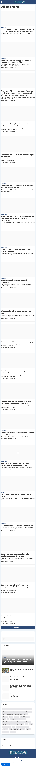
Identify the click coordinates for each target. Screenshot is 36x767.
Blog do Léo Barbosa (7, 638)
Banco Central (28, 709)
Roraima (21, 724)
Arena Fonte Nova (7, 709)
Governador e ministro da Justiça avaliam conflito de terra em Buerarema (15, 555)
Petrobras (28, 721)
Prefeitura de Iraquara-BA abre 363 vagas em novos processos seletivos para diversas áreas (21, 677)
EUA (4, 714)
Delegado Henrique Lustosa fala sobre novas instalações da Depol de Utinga (17, 61)
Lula (19, 719)
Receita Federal (6, 724)
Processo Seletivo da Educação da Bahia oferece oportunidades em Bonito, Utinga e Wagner (18, 661)
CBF (9, 711)
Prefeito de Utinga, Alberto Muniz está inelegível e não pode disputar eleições (15, 125)
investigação (6, 732)
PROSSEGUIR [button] (6, 764)
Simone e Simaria (6, 727)
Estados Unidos (18, 714)
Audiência (21, 709)
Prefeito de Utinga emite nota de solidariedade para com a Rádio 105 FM (17, 187)
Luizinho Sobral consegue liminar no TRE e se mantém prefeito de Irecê (17, 617)
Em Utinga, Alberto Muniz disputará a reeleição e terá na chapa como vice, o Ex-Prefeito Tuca (17, 30)
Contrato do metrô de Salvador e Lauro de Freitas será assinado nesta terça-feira (16, 403)
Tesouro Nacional (20, 727)
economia (22, 729)
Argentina (15, 709)
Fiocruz (10, 716)
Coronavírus (14, 711)
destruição (16, 729)
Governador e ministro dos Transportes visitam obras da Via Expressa (17, 372)
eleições (28, 729)
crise (11, 729)
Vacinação (5, 729)
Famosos (5, 716)
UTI (27, 727)
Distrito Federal (28, 711)
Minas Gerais (6, 721)
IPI (8, 719)
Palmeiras (13, 721)
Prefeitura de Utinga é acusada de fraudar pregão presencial (16, 250)
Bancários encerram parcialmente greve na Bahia (16, 495)
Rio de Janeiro (15, 724)
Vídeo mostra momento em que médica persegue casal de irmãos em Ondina (15, 464)
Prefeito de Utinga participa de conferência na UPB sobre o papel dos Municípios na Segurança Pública (17, 218)
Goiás (28, 716)
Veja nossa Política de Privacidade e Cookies (15, 762)
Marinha (24, 719)
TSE (13, 727)
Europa (25, 714)
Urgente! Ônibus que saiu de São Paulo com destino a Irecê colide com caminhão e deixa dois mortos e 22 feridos (20, 686)
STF (26, 724)
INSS (4, 719)
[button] (2, 2)
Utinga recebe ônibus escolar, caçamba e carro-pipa (17, 312)
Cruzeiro (21, 711)
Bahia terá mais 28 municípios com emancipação (17, 342)
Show (30, 724)
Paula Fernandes (20, 721)
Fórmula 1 (23, 716)
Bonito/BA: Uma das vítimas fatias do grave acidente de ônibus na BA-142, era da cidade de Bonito (21, 669)
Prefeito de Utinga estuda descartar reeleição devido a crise (17, 156)
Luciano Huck (13, 719)
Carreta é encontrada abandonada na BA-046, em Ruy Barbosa (21, 694)
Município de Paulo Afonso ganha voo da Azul (17, 525)
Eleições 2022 (10, 714)
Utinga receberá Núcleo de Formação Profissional (14, 281)
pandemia (13, 732)
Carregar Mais (18, 627)
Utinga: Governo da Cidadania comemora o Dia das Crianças (17, 434)
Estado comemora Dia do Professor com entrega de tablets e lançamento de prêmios (17, 586)
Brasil (4, 711)
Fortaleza (17, 716)
